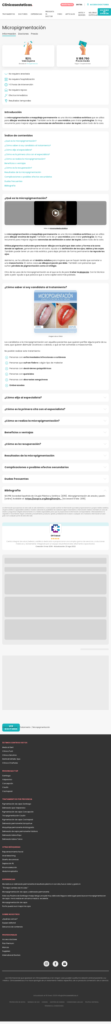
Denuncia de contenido (12, 927)
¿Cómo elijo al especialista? (18, 149)
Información (9, 33)
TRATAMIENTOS (8, 14)
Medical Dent (7, 747)
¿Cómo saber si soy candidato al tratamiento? (28, 145)
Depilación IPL (8, 863)
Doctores (23, 33)
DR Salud (55, 535)
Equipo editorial (9, 923)
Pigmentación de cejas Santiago (16, 804)
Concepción (7, 783)
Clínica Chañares (10, 763)
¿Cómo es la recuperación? (18, 167)
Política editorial (92, 1002)
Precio (34, 33)
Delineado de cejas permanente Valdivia (20, 831)
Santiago (6, 775)
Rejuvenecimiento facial (12, 852)
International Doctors (11, 955)
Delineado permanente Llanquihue (17, 823)
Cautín (5, 787)
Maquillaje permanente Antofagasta (18, 827)
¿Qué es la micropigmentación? (21, 141)
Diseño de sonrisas (10, 859)
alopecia (84, 272)
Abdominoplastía (10, 871)
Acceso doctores (9, 939)
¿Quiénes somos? (10, 919)
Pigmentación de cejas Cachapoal (17, 819)
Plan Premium (8, 943)
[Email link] (64, 964)
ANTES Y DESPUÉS (81, 14)
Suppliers (6, 951)
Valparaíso (7, 779)
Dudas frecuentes (13, 181)
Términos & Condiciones (54, 1006)
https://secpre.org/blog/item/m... (43, 498)
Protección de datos (17, 1002)
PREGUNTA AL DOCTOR (49, 14)
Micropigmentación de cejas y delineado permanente (25, 892)
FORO (59, 14)
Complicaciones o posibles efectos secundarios (28, 176)
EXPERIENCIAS (36, 14)
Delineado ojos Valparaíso (13, 808)
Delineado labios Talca (12, 839)
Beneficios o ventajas (15, 163)
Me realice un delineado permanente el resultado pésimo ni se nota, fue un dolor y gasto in (41, 884)
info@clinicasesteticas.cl (67, 995)
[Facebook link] (55, 964)
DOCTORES (22, 14)
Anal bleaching (9, 855)
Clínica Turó (7, 751)
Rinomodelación (9, 867)
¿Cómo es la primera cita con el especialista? (27, 154)
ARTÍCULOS (70, 14)
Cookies (45, 1002)
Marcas (5, 947)
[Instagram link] (46, 964)
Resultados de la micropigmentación (23, 172)
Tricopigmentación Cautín (13, 815)
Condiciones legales (75, 1002)
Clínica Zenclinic (9, 755)
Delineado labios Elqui (11, 835)
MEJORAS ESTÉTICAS (93, 14)
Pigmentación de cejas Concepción (18, 812)
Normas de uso (34, 1002)
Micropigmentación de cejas (14, 902)
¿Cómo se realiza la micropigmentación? (25, 158)
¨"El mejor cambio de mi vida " (15, 888)
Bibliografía (10, 185)
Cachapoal (7, 791)
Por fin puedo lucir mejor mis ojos (16, 906)
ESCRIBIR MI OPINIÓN (104, 12)
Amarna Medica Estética (58, 228)
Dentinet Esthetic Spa (11, 759)
